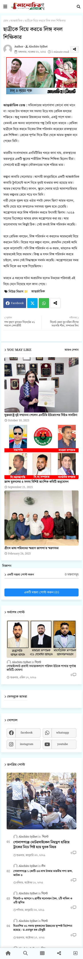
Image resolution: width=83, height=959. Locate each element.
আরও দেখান (72, 350)
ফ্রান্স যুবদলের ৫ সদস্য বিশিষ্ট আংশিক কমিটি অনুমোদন (36, 482)
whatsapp (62, 733)
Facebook (17, 303)
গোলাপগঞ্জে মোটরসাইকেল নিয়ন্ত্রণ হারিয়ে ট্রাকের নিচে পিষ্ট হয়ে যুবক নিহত (41, 845)
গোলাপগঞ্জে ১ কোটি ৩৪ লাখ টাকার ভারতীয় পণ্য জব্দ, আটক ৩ (43, 873)
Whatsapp (44, 303)
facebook (27, 733)
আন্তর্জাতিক (16, 21)
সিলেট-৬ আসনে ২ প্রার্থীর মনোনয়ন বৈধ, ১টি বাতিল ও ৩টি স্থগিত (42, 901)
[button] (78, 6)
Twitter (32, 303)
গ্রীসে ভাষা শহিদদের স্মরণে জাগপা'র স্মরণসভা (31, 548)
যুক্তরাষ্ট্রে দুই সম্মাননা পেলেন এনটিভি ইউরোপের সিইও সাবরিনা (40, 415)
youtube (62, 744)
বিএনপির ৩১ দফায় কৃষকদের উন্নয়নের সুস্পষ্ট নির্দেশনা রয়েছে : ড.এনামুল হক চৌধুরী (42, 928)
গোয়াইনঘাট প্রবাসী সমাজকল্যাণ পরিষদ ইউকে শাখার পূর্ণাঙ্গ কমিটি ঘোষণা (41, 668)
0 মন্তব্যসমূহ (72, 575)
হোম (5, 21)
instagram (26, 744)
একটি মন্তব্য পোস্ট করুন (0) (41, 592)
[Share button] (55, 303)
